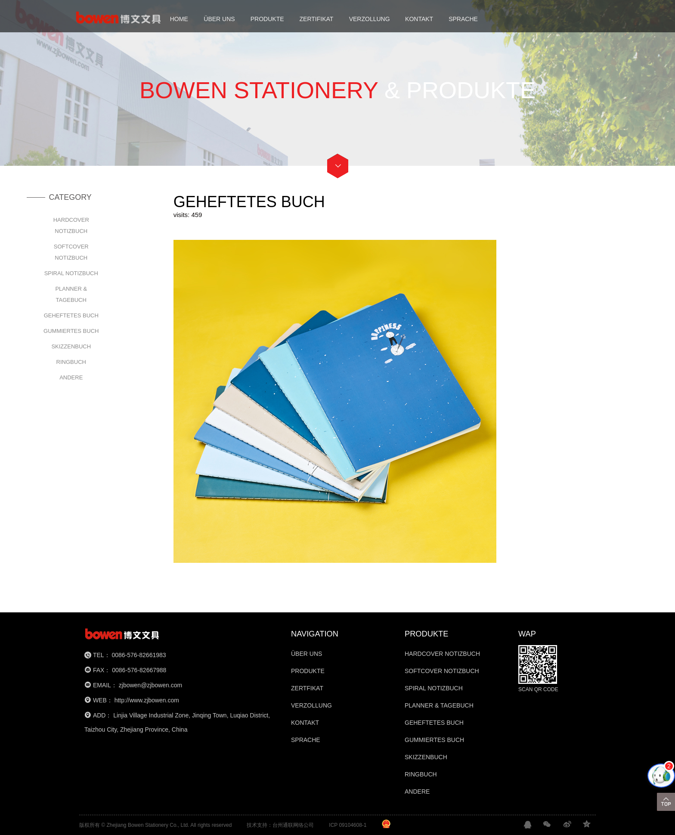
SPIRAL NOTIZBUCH (71, 273)
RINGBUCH (71, 362)
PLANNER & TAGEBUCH (71, 294)
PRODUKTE (267, 19)
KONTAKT (419, 19)
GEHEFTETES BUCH (71, 315)
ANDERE (71, 377)
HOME (179, 19)
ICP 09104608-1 (347, 825)
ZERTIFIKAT (317, 19)
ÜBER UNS (219, 19)
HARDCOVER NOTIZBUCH (71, 225)
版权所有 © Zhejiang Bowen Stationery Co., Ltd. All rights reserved (155, 825)
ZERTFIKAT (307, 688)
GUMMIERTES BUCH (71, 331)
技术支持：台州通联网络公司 (280, 825)
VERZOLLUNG (369, 19)
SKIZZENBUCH (71, 346)
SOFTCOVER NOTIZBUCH (71, 252)
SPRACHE (463, 19)
